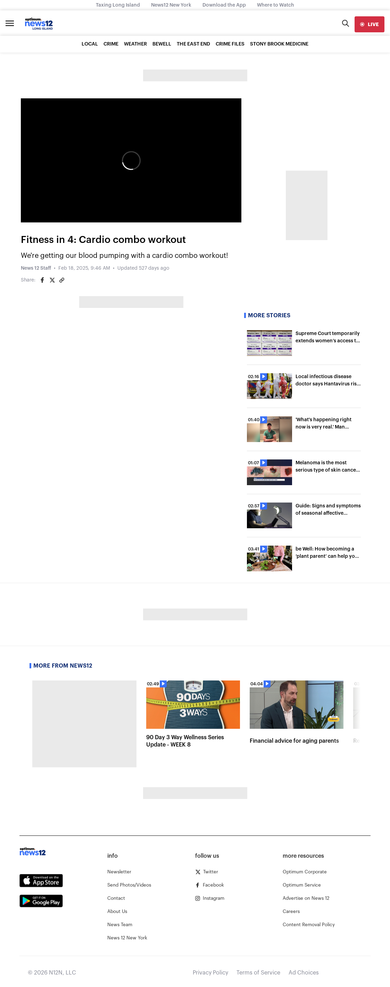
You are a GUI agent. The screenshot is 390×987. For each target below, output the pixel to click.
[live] (369, 24)
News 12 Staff (36, 268)
